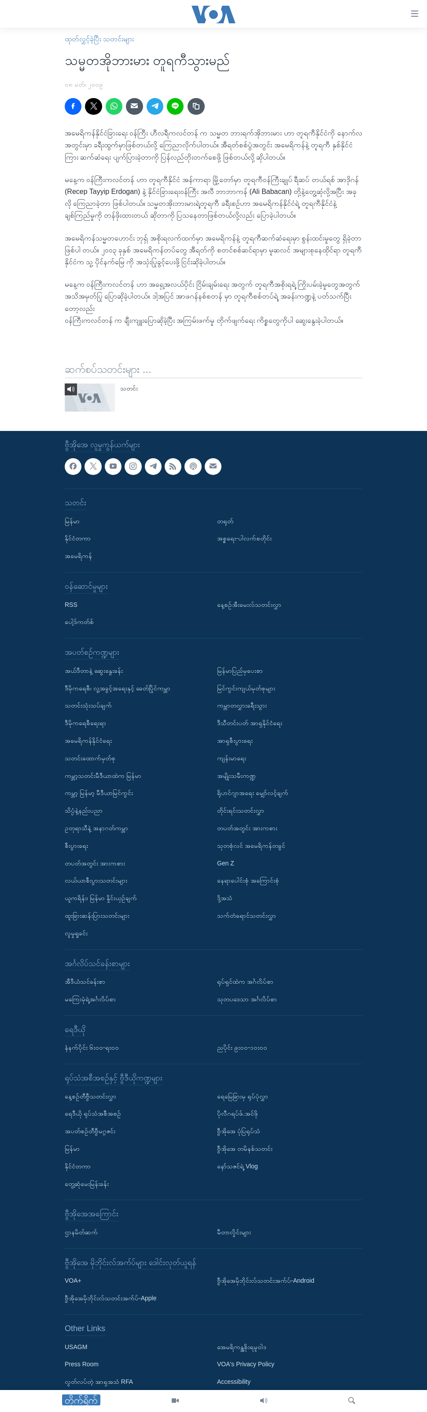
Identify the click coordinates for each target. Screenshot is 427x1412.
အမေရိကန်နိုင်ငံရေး (88, 740)
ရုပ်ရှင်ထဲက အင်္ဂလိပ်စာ (245, 981)
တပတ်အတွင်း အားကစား (95, 862)
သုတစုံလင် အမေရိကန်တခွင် (251, 845)
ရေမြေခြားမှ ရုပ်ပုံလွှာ (242, 1096)
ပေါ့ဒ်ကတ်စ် (79, 621)
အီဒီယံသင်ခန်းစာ (85, 981)
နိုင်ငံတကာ (78, 538)
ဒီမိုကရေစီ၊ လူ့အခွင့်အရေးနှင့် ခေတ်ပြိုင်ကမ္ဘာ (117, 687)
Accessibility (233, 1381)
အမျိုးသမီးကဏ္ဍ (236, 775)
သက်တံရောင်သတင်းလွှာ (246, 915)
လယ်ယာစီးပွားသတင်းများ (96, 880)
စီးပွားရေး (76, 845)
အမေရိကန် (78, 555)
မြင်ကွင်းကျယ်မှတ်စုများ (246, 687)
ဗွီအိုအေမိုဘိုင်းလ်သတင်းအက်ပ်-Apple (110, 1298)
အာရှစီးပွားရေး (235, 740)
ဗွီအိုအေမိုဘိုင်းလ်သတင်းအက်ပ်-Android (265, 1280)
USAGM (76, 1346)
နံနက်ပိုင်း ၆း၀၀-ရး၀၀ (92, 1047)
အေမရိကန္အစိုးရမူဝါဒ (241, 1346)
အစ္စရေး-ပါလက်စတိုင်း (244, 538)
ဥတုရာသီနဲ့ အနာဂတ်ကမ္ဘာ (96, 828)
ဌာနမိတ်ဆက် (81, 1232)
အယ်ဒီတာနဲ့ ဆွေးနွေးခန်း (94, 670)
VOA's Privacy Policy (245, 1364)
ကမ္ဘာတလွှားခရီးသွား (242, 705)
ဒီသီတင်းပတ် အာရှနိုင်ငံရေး (249, 722)
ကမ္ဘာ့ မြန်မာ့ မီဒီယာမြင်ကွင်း (99, 792)
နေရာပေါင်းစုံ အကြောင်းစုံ (248, 880)
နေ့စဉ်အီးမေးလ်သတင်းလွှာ (249, 604)
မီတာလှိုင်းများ (234, 1232)
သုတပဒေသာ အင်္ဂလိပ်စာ (247, 999)
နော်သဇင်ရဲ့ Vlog (237, 1166)
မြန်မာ (72, 520)
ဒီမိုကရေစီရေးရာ (85, 722)
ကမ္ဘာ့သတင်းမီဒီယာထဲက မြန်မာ (103, 775)
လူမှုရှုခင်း (76, 933)
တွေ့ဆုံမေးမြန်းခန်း (87, 1183)
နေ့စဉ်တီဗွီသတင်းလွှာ (90, 1096)
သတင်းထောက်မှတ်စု (90, 758)
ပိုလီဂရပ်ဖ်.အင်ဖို (237, 1113)
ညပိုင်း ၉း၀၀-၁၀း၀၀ (242, 1047)
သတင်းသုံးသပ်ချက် (88, 705)
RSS (71, 604)
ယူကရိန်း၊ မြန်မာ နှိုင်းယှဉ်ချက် (101, 897)
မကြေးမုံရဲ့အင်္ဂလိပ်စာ (90, 999)
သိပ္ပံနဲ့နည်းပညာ (84, 810)
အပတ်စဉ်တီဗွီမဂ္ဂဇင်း (90, 1131)
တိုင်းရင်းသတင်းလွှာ (240, 810)
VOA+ (73, 1280)
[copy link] (196, 106)
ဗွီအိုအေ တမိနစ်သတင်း (244, 1148)
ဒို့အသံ (224, 897)
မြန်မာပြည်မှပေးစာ (240, 670)
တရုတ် (225, 520)
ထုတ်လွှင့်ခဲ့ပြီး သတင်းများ (99, 39)
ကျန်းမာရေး (231, 758)
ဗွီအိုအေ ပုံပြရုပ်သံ (238, 1131)
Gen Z (225, 862)
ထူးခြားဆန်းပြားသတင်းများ (97, 915)
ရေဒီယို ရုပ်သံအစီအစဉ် (93, 1113)
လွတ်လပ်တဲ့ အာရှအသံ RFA (99, 1381)
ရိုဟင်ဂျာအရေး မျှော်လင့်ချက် (252, 792)
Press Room (82, 1364)
